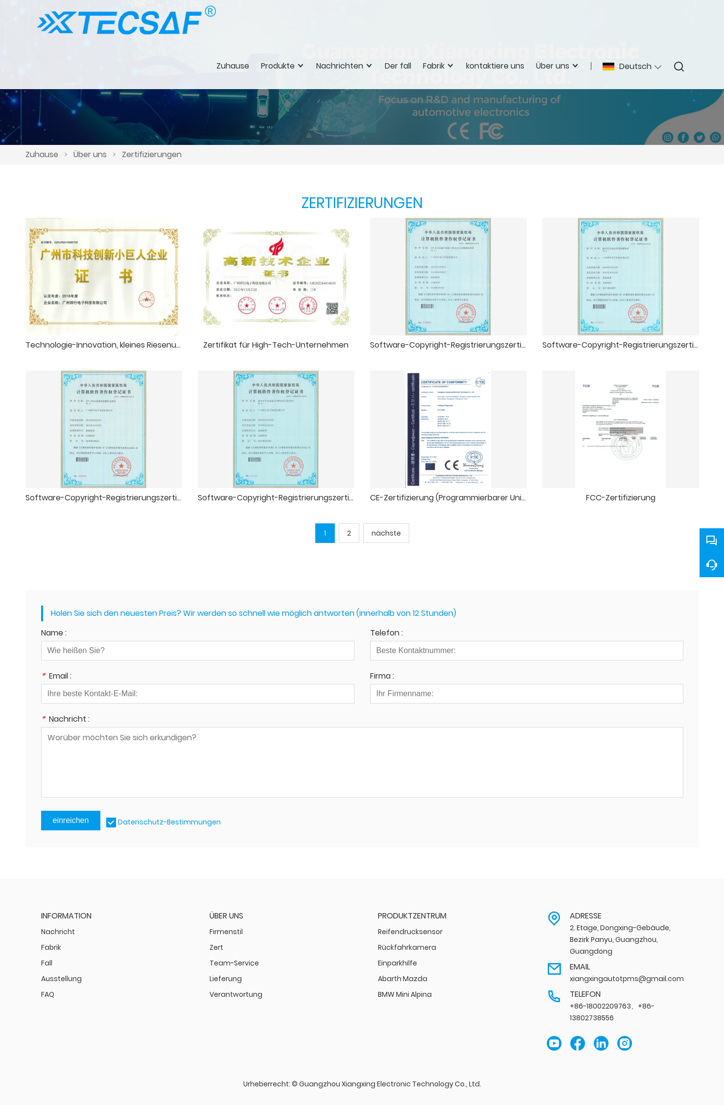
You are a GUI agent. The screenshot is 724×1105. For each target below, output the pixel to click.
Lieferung (226, 979)
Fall (46, 963)
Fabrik (51, 947)
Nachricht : (65, 720)
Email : (56, 677)
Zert (216, 947)
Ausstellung (61, 979)
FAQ (47, 994)
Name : (54, 633)
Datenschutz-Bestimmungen (169, 822)
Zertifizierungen (152, 154)
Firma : (382, 677)
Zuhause (41, 154)
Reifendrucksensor (410, 932)
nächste (386, 533)
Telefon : (386, 633)
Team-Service (234, 963)
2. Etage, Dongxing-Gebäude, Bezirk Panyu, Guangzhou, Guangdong (620, 939)
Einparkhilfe (397, 963)
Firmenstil (226, 932)
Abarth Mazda (402, 979)
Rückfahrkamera (407, 947)
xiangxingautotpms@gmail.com (627, 979)
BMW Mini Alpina (405, 994)
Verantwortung (236, 994)
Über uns (90, 154)
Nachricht (58, 932)
